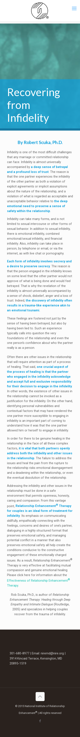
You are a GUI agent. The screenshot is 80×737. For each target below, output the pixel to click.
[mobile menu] (74, 8)
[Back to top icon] (40, 696)
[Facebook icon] (40, 721)
